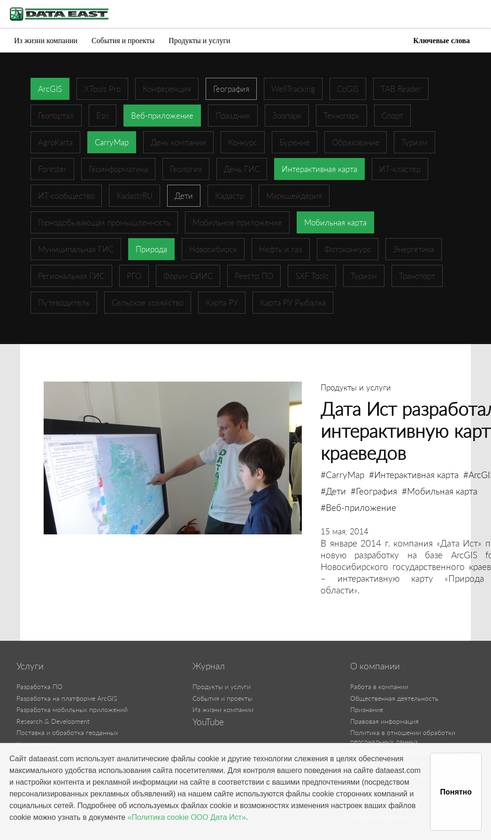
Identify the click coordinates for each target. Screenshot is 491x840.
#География (374, 491)
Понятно (456, 792)
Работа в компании (379, 686)
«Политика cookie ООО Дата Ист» (187, 817)
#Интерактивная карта (414, 474)
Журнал (208, 666)
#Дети (333, 491)
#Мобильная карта (439, 491)
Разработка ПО (39, 686)
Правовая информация (384, 721)
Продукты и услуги (199, 41)
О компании (375, 666)
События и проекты (123, 41)
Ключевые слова (441, 41)
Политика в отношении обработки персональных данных (402, 736)
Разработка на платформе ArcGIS (66, 698)
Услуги (30, 666)
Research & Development (53, 721)
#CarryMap (342, 474)
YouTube (208, 722)
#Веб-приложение (358, 507)
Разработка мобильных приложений (72, 709)
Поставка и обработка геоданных (67, 732)
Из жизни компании (45, 41)
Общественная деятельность (394, 698)
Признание (366, 709)
